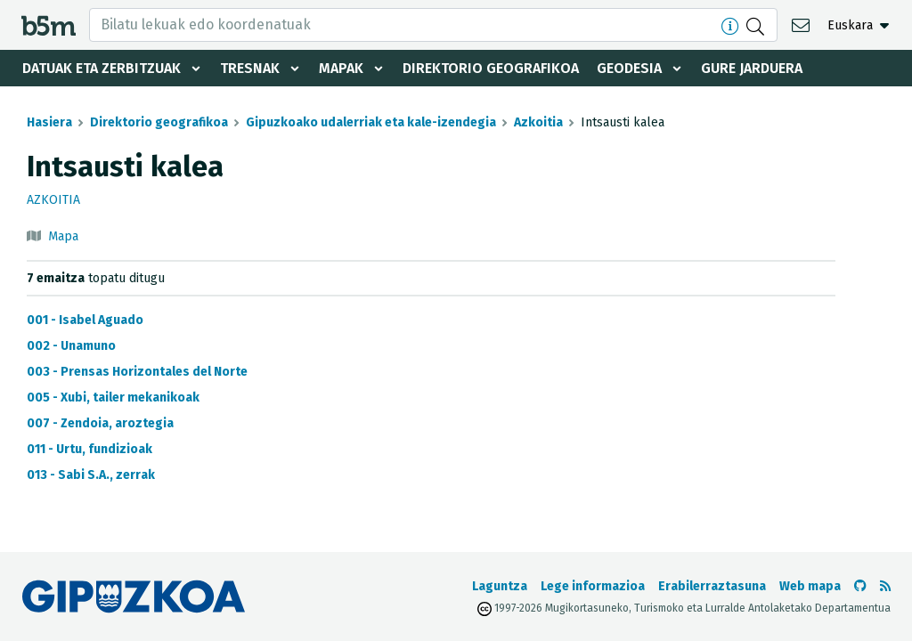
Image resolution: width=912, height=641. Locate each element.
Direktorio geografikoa (491, 68)
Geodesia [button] (629, 68)
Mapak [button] (341, 68)
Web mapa (810, 586)
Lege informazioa (593, 586)
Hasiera (49, 122)
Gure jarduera (751, 68)
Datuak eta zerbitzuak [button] (101, 68)
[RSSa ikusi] (885, 586)
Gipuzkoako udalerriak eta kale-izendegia (371, 122)
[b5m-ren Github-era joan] (860, 586)
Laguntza (499, 586)
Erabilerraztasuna (712, 586)
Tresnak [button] (250, 68)
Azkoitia (538, 122)
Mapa (63, 236)
